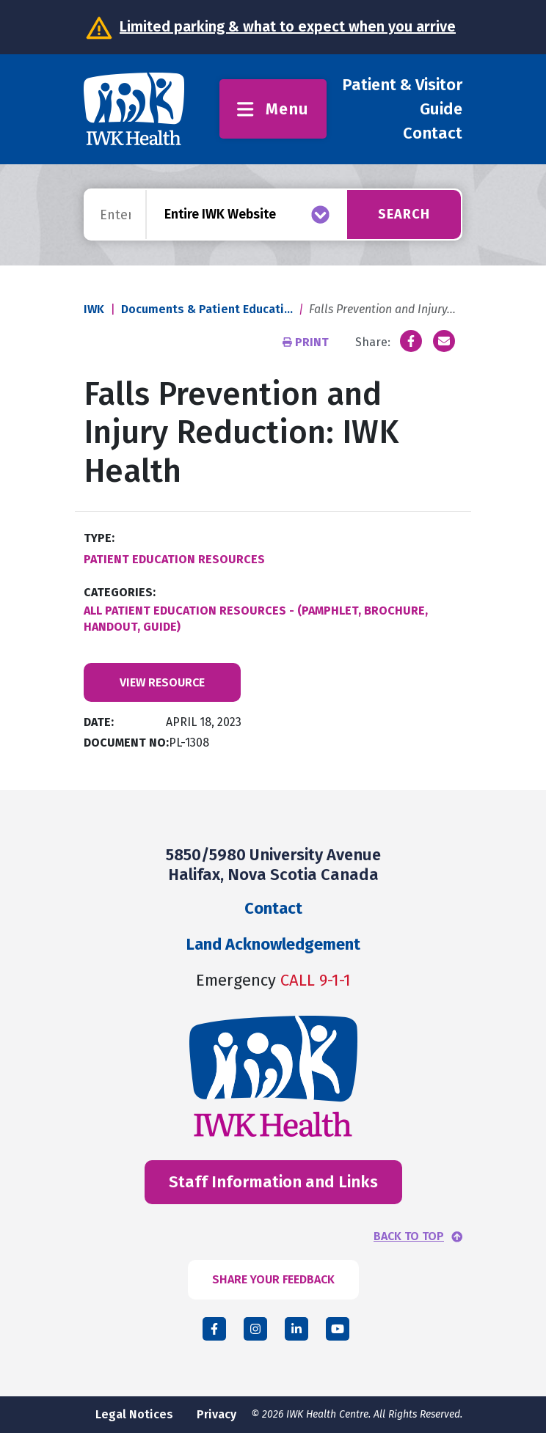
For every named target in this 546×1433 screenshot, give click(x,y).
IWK (94, 309)
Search (404, 214)
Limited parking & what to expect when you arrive (288, 26)
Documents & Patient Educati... (207, 309)
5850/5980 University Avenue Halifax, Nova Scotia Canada (273, 864)
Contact (432, 133)
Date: (99, 722)
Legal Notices (134, 1414)
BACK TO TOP (409, 1236)
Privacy (216, 1414)
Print (307, 342)
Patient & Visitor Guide (402, 97)
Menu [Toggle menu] (272, 109)
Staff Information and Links (273, 1182)
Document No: (126, 743)
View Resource (162, 682)
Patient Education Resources (174, 559)
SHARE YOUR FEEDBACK (273, 1279)
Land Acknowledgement (273, 944)
